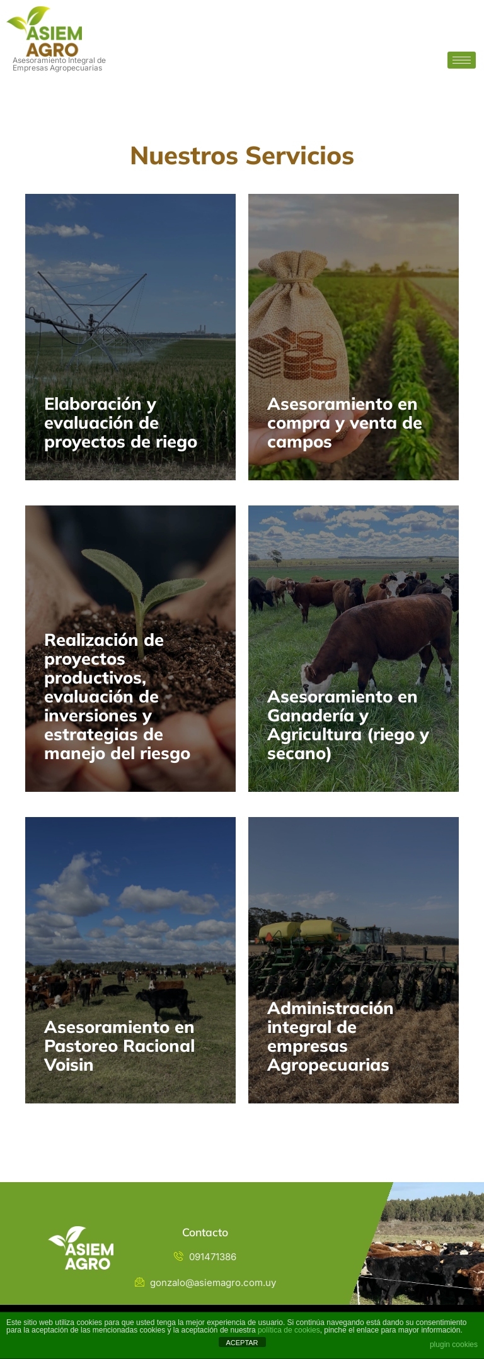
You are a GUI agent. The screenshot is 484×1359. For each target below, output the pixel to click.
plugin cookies (454, 1344)
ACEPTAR (242, 1342)
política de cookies (289, 1330)
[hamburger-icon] (461, 60)
